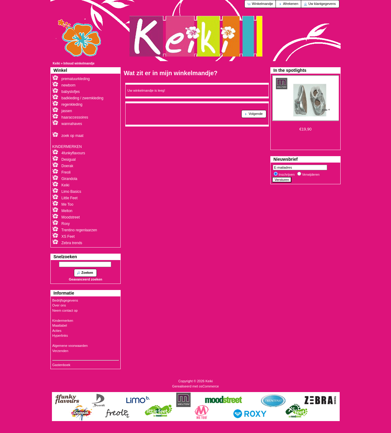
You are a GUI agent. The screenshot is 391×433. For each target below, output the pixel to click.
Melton (66, 211)
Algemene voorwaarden (70, 345)
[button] (260, 4)
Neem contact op (65, 310)
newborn (68, 85)
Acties (56, 330)
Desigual (68, 159)
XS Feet (68, 236)
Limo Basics (71, 191)
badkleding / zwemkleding (82, 98)
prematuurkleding (75, 79)
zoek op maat (72, 136)
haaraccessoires (74, 117)
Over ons (59, 305)
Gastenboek (61, 365)
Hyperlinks (60, 335)
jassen (66, 111)
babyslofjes (70, 92)
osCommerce (209, 386)
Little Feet (69, 198)
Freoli (66, 172)
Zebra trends (71, 243)
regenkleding (71, 104)
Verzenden (60, 351)
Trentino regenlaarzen (79, 230)
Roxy (65, 224)
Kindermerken (62, 320)
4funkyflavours (73, 153)
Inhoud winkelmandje (79, 63)
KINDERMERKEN (67, 147)
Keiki (56, 63)
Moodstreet (70, 217)
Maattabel (59, 325)
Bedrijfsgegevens (65, 300)
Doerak (67, 166)
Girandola (69, 179)
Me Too (67, 204)
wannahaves (71, 124)
